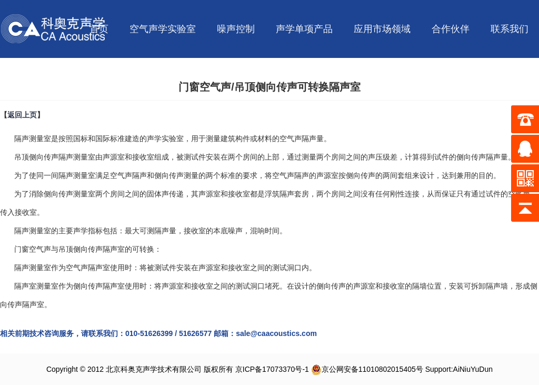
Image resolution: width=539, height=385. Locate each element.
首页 (98, 29)
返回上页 (22, 115)
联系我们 (509, 29)
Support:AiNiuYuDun (459, 369)
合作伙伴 (451, 29)
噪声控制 (236, 29)
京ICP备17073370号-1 (272, 369)
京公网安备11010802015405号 (367, 369)
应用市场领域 (382, 29)
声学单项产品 (304, 29)
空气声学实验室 (162, 29)
